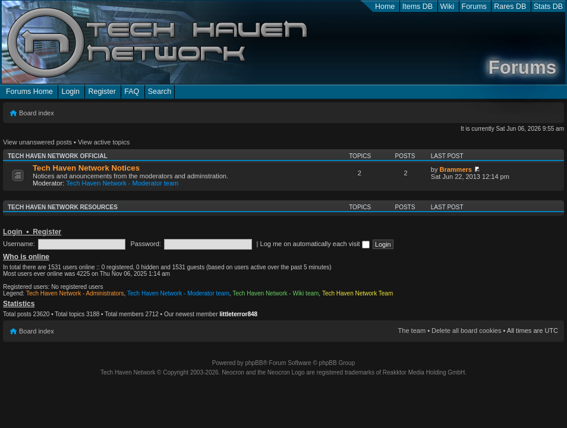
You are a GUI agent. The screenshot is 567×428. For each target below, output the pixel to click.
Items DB (417, 6)
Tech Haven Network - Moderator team (122, 183)
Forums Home (29, 91)
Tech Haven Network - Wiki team (275, 293)
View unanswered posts (37, 142)
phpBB (254, 363)
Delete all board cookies (466, 330)
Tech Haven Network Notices (86, 167)
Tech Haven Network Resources (63, 207)
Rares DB (510, 6)
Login (70, 91)
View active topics (104, 142)
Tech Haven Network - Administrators (75, 293)
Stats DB (548, 6)
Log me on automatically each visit (315, 243)
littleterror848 (238, 314)
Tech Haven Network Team (357, 293)
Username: (19, 243)
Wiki (447, 6)
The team (412, 330)
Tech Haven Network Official (58, 156)
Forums (474, 6)
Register (101, 91)
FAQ (131, 91)
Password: (146, 243)
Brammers (455, 169)
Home (385, 6)
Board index (36, 113)
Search (160, 91)
